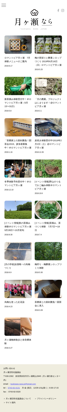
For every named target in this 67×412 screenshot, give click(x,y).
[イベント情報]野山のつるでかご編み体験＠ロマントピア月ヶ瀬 (48, 185)
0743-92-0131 (14, 388)
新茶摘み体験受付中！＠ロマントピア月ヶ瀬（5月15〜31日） (17, 103)
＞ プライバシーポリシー (45, 398)
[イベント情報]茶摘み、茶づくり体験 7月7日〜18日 (47, 226)
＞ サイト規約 (9, 402)
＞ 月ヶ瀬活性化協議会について (17, 398)
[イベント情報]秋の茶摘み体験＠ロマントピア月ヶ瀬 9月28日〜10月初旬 (19, 226)
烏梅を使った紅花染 (14, 302)
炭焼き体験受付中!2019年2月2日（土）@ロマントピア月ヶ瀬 (48, 144)
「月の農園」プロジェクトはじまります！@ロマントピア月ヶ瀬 (48, 103)
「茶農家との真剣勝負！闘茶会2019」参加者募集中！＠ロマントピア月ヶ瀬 (17, 144)
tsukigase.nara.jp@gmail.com (23, 384)
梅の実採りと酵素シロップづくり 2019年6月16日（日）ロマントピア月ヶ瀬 (48, 61)
